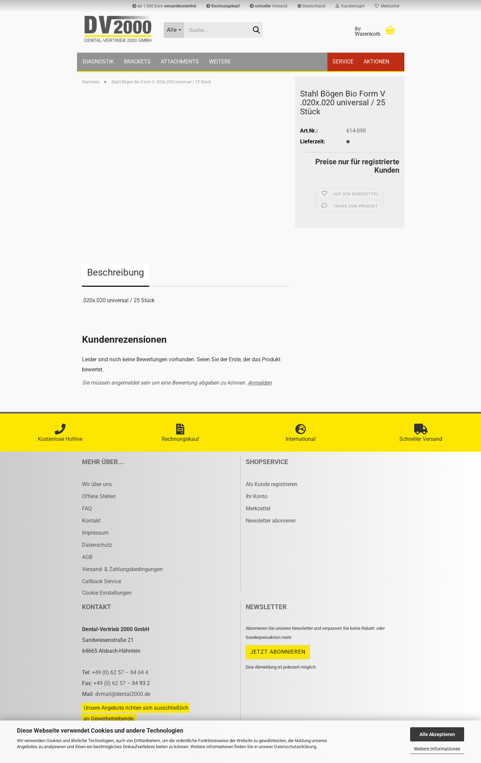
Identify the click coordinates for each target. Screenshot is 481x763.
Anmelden (260, 382)
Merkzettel (387, 6)
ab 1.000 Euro (164, 6)
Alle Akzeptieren (437, 734)
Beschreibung (115, 272)
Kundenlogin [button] (350, 6)
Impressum (95, 533)
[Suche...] (174, 30)
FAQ (87, 508)
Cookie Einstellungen (107, 593)
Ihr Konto (256, 496)
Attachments (180, 61)
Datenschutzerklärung (295, 746)
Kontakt (91, 520)
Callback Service (101, 581)
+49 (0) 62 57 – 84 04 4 (120, 672)
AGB (87, 557)
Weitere (220, 61)
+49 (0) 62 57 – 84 (116, 683)
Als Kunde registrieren (271, 484)
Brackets (137, 61)
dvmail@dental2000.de (122, 694)
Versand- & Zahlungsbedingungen (122, 569)
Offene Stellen (99, 496)
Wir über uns (97, 484)
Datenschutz (97, 545)
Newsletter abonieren (271, 520)
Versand (268, 6)
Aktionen (376, 61)
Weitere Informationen (437, 749)
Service (342, 61)
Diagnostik (98, 61)
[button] (311, 6)
